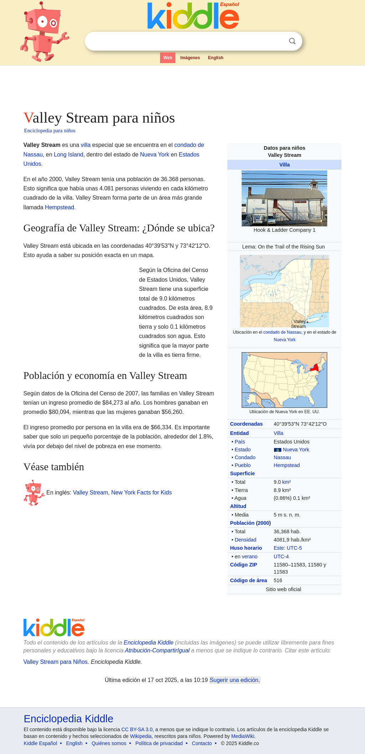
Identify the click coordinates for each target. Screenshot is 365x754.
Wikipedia (141, 736)
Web (167, 57)
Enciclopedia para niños (50, 130)
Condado (245, 457)
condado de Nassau (282, 332)
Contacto (202, 743)
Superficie (242, 473)
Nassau (282, 457)
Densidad (245, 540)
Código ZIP (243, 565)
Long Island (68, 155)
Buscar (292, 41)
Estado (243, 449)
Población (242, 523)
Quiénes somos (109, 743)
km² (286, 482)
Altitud (238, 506)
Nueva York (284, 339)
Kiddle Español (40, 743)
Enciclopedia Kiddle (68, 718)
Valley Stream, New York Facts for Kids (122, 492)
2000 (263, 523)
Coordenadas (246, 424)
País (240, 442)
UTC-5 (294, 548)
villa (86, 145)
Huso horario (246, 548)
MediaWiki (243, 736)
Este (279, 548)
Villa (284, 165)
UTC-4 (281, 556)
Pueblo (243, 465)
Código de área (248, 580)
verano (249, 556)
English (215, 57)
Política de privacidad (159, 743)
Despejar (278, 41)
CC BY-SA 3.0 (137, 729)
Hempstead (287, 465)
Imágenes (190, 57)
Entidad (239, 433)
